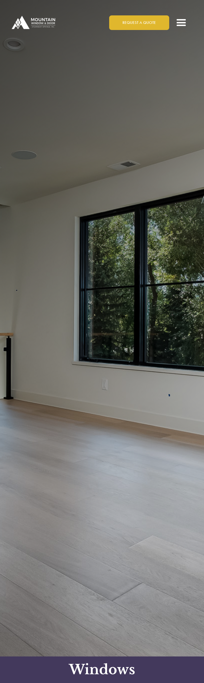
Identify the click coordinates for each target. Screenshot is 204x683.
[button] (181, 23)
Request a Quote (139, 22)
